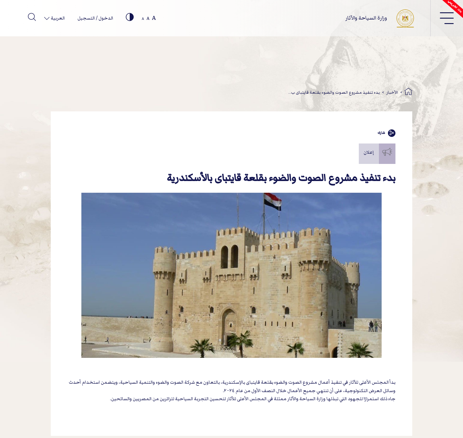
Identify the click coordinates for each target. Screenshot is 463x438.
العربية (57, 18)
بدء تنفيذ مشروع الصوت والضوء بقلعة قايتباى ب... (334, 92)
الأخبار (392, 92)
